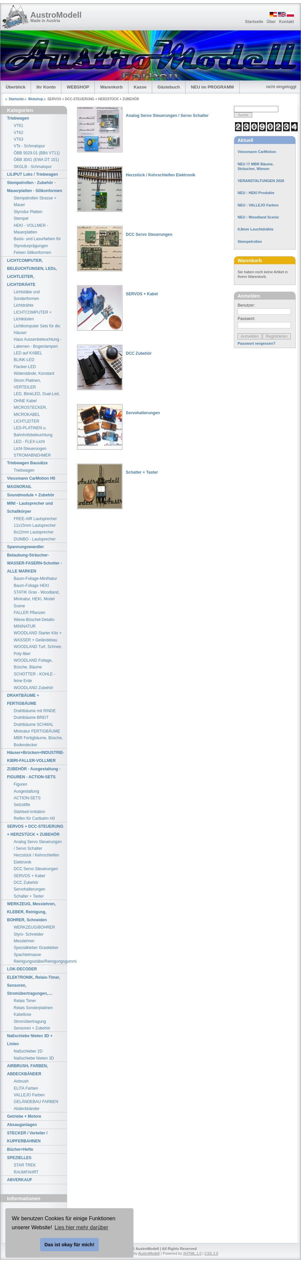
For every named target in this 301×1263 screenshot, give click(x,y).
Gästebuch (169, 87)
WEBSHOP (78, 87)
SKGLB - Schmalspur (33, 166)
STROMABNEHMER (32, 455)
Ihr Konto (46, 87)
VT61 (18, 125)
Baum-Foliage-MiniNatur (35, 578)
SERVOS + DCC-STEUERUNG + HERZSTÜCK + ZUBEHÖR (35, 830)
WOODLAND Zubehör (33, 687)
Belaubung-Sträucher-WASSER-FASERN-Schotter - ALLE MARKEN (34, 563)
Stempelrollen (250, 242)
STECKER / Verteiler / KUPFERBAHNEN (27, 1137)
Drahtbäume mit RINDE (35, 710)
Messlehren (24, 941)
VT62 (18, 132)
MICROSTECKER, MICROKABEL (30, 411)
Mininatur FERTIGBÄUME (37, 731)
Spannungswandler (25, 546)
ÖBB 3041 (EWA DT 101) (36, 159)
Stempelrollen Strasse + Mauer (35, 201)
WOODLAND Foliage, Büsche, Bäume (33, 663)
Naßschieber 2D (28, 1051)
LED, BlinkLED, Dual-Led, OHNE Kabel (37, 397)
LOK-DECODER (22, 969)
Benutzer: (246, 305)
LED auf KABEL (28, 353)
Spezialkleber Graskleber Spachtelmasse (36, 951)
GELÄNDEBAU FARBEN (36, 1101)
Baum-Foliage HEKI (31, 585)
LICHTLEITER (26, 421)
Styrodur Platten (28, 211)
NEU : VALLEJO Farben (258, 205)
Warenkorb (111, 87)
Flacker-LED (25, 366)
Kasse (140, 87)
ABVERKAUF (19, 1179)
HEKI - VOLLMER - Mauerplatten (31, 228)
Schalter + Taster (29, 896)
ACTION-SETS (27, 798)
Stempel (21, 218)
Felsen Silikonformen (32, 252)
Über (271, 21)
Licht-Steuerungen (30, 448)
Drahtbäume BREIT (31, 717)
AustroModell (55, 14)
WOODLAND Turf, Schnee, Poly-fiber (38, 650)
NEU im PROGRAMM (212, 87)
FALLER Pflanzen (29, 612)
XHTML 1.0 (192, 1253)
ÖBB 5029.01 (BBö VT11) (37, 153)
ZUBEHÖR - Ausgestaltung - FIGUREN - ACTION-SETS (33, 773)
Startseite (254, 21)
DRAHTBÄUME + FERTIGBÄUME (23, 699)
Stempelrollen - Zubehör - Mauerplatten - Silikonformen (34, 186)
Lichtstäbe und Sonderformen (27, 295)
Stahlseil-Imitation (29, 811)
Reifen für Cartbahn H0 (34, 818)
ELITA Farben (26, 1088)
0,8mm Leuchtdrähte (256, 229)
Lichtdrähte (23, 305)
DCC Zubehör (26, 882)
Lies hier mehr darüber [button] (81, 1227)
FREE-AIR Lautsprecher (35, 518)
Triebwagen (18, 118)
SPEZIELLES (19, 1157)
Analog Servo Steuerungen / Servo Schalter (38, 845)
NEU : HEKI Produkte (256, 193)
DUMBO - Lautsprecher (34, 539)
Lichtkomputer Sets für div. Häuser (37, 329)
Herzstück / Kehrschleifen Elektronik (36, 858)
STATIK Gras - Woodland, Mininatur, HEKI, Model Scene (36, 599)
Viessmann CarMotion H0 (31, 478)
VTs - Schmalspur (29, 146)
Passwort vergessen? (256, 343)
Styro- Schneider (28, 934)
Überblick (15, 87)
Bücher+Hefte (20, 1149)
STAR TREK (25, 1165)
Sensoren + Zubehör (32, 1028)
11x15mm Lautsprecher (35, 525)
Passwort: (246, 318)
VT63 (18, 139)
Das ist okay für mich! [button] (69, 1244)
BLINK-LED (24, 359)
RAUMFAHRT (26, 1172)
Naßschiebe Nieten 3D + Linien (29, 1040)
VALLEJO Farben (29, 1095)
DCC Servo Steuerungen (36, 868)
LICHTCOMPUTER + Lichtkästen (33, 315)
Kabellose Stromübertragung (30, 1017)
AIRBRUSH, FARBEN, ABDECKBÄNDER (27, 1070)
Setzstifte (22, 804)
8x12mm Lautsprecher (33, 532)
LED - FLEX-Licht (29, 441)
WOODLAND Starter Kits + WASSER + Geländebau (38, 636)
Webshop (36, 99)
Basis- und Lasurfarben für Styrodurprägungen (37, 242)
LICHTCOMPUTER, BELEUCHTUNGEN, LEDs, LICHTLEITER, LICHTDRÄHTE (32, 272)
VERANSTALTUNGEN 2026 (261, 181)
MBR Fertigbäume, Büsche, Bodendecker (38, 741)
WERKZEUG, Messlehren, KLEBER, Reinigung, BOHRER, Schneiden (31, 912)
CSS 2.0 (211, 1253)
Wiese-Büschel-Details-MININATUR (34, 623)
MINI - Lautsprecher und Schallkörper (30, 507)
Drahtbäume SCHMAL (33, 724)
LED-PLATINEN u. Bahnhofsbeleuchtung (33, 431)
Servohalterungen (29, 889)
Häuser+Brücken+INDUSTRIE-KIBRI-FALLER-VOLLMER (35, 756)
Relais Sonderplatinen (33, 1007)
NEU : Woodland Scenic (258, 217)
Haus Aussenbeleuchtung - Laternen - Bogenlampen (37, 342)
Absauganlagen (22, 1124)
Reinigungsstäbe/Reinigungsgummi (40, 961)
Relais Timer (25, 1000)
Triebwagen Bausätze (27, 463)
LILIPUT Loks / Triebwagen (32, 174)
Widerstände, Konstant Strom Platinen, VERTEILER (34, 380)
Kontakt (286, 21)
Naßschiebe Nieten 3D (34, 1058)
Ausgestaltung (26, 791)
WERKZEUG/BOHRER (34, 927)
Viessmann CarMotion (257, 152)
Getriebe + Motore (24, 1116)
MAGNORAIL (19, 486)
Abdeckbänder (26, 1108)
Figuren (20, 784)
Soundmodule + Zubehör (30, 495)
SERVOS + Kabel (29, 876)
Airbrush (21, 1081)
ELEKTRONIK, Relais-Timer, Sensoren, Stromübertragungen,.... (33, 985)
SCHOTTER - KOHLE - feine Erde (34, 677)
